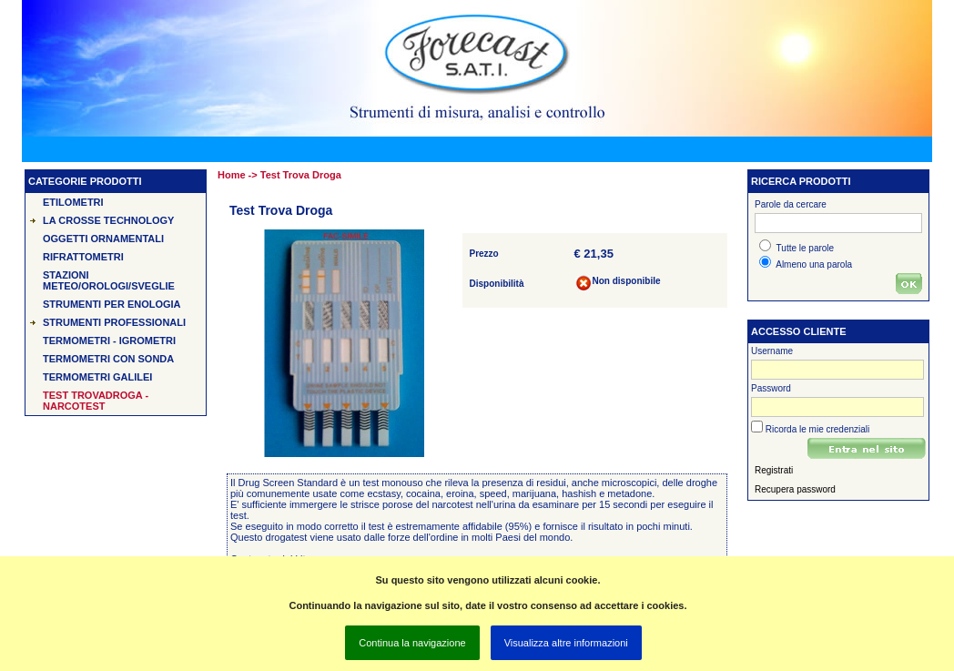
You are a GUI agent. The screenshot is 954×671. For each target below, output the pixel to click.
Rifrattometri (83, 256)
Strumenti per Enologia (112, 304)
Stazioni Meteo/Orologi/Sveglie (109, 280)
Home (232, 174)
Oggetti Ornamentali (103, 238)
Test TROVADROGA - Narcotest (95, 401)
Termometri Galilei (97, 376)
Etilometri (73, 202)
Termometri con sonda (108, 358)
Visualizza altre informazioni (566, 642)
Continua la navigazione (412, 642)
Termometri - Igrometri (109, 340)
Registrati (774, 470)
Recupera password (795, 489)
